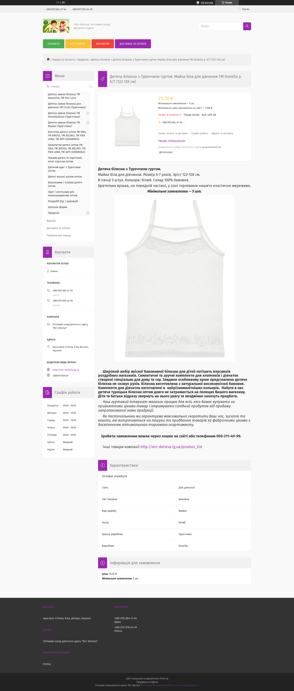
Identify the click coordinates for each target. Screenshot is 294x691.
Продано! (82, 59)
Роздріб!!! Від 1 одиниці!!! (63, 201)
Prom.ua (164, 678)
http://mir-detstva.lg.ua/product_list (171, 447)
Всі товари (77, 43)
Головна (54, 43)
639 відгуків (207, 2)
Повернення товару (59, 235)
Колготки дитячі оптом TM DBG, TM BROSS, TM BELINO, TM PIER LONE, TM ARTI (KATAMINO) (67, 135)
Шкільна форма (57, 207)
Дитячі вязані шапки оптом (65, 176)
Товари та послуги (63, 59)
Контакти (102, 43)
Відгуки (51, 220)
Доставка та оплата (133, 43)
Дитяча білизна (100, 59)
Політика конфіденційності (185, 685)
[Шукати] (247, 26)
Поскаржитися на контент (155, 685)
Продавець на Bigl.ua (147, 682)
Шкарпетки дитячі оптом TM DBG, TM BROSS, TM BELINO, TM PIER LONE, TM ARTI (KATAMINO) (67, 148)
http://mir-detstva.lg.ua (65, 369)
